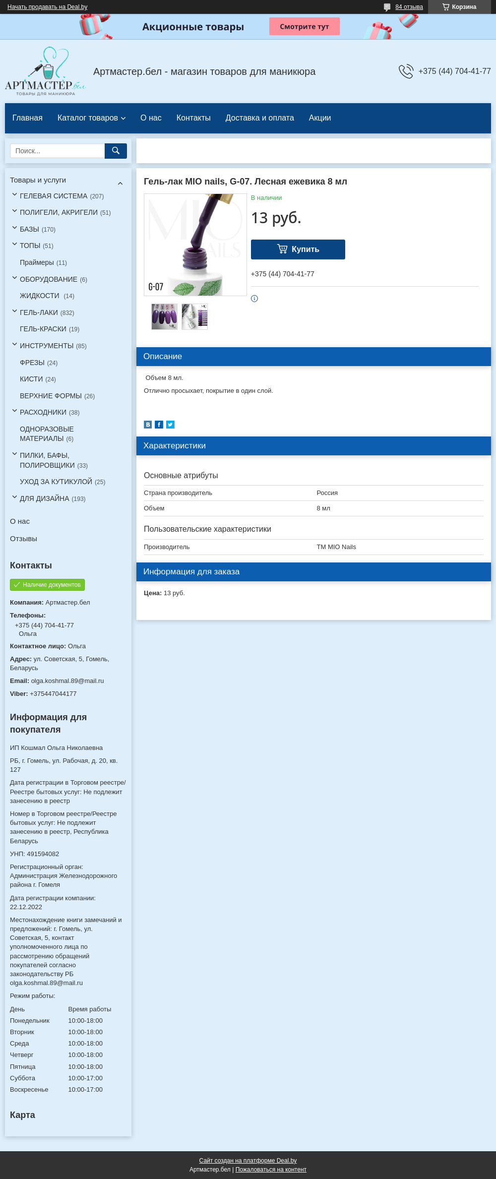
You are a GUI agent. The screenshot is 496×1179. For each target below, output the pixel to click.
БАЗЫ (29, 229)
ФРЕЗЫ (32, 363)
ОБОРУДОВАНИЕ (48, 279)
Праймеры (37, 262)
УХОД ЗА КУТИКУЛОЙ (56, 482)
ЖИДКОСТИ (41, 296)
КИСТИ (31, 379)
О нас (151, 118)
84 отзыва (409, 6)
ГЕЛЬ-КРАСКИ (43, 329)
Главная (27, 118)
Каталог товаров (88, 118)
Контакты (194, 118)
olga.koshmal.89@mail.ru (67, 680)
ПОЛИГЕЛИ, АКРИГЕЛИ (59, 212)
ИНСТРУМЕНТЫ (46, 346)
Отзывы (23, 538)
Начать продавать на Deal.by (47, 6)
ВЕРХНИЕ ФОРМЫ (51, 396)
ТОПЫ (30, 245)
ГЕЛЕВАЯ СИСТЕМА (53, 196)
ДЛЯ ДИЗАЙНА (44, 498)
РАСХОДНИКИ (43, 412)
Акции (320, 118)
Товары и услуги (38, 180)
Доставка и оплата (260, 118)
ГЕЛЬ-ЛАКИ (39, 312)
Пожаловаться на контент (271, 1169)
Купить (305, 249)
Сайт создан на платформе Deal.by (248, 1160)
